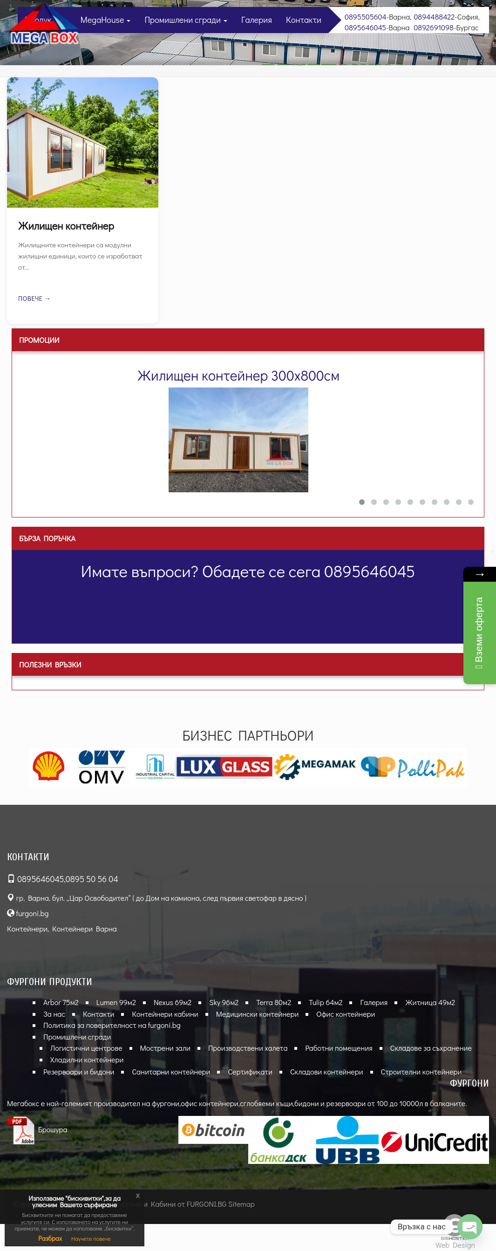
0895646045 (365, 27)
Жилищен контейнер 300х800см (238, 375)
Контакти (303, 19)
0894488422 (434, 16)
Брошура (37, 1129)
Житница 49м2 (430, 1002)
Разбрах (50, 1238)
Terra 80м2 (273, 1002)
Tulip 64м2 (325, 1002)
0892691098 (434, 27)
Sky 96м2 (223, 1002)
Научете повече (91, 1238)
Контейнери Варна (84, 928)
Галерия (256, 19)
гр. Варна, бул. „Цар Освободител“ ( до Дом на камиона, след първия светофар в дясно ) (156, 898)
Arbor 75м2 (61, 1002)
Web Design (455, 1245)
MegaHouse (106, 19)
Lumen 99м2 (116, 1002)
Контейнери (27, 928)
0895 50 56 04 (92, 878)
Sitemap (241, 1204)
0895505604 (366, 16)
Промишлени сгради (185, 19)
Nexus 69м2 (172, 1002)
